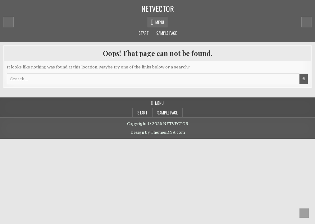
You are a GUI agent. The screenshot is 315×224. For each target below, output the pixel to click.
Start (144, 33)
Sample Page (166, 33)
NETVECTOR (157, 8)
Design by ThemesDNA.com (157, 132)
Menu (159, 22)
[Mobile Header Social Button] (8, 22)
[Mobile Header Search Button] (306, 22)
